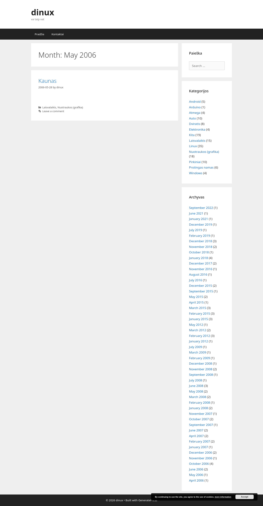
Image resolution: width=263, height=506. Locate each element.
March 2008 (197, 397)
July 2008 (195, 380)
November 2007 (200, 414)
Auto (192, 118)
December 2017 (200, 263)
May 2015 (196, 297)
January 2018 (198, 258)
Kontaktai (58, 34)
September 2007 (201, 425)
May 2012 (196, 324)
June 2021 (196, 213)
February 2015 (199, 313)
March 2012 (197, 330)
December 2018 (200, 241)
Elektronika (197, 129)
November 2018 (200, 247)
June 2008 (196, 386)
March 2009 (197, 352)
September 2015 (201, 291)
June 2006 (196, 469)
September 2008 (201, 374)
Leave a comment (53, 111)
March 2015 (197, 308)
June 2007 (196, 430)
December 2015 (200, 285)
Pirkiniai (195, 162)
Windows (195, 173)
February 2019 (199, 235)
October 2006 (199, 463)
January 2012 (198, 341)
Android (195, 101)
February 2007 (199, 441)
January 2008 (198, 408)
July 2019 (195, 230)
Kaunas (47, 80)
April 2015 (196, 302)
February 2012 (199, 336)
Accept (244, 497)
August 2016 (198, 274)
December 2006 (200, 452)
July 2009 (195, 347)
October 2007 (199, 419)
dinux (42, 12)
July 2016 (195, 280)
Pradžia (39, 34)
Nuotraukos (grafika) (70, 107)
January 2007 (198, 447)
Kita (192, 135)
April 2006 (196, 480)
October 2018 (199, 252)
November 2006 (200, 458)
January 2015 (198, 319)
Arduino (195, 107)
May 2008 (196, 391)
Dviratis (194, 124)
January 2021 (198, 219)
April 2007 (196, 436)
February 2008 (199, 402)
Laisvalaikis (49, 107)
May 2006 (196, 475)
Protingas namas (201, 167)
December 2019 (200, 224)
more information (223, 497)
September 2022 (201, 208)
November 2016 (200, 269)
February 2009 (199, 358)
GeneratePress (147, 500)
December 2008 (200, 363)
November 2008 (200, 369)
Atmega (194, 113)
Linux (193, 146)
